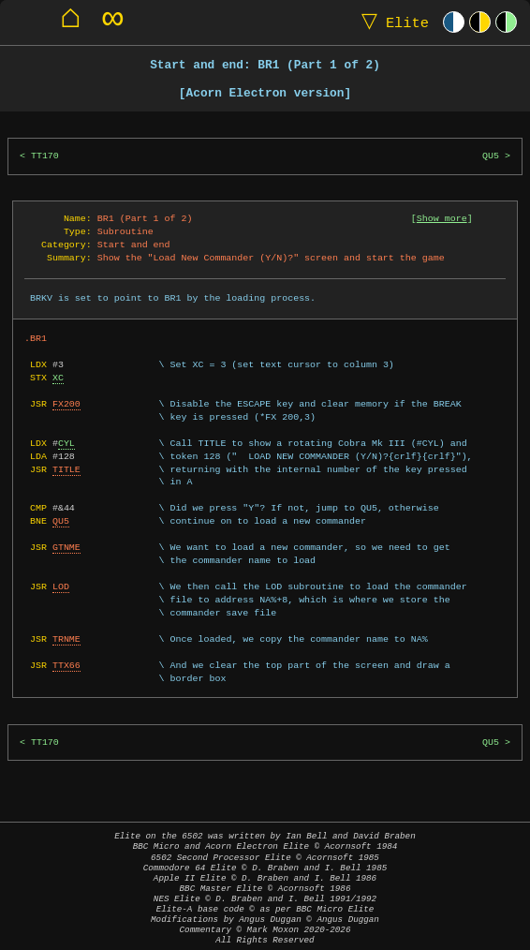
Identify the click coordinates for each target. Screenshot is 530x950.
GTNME (66, 547)
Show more (442, 218)
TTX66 (66, 665)
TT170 (45, 156)
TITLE (66, 469)
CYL (66, 443)
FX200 (66, 403)
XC (58, 377)
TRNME (66, 639)
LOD (60, 586)
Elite (391, 22)
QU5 (490, 156)
